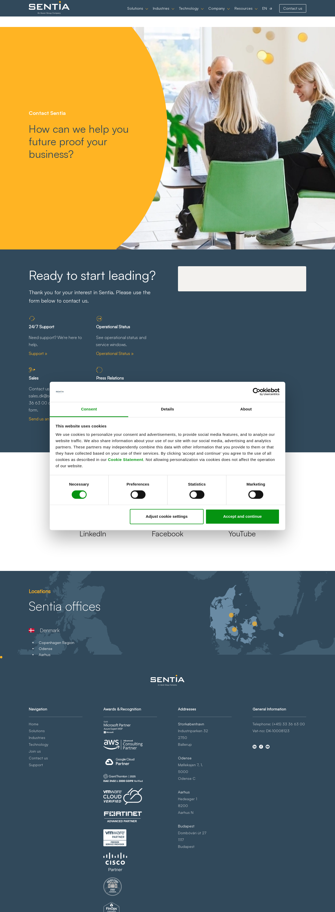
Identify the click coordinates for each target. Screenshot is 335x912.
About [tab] (246, 409)
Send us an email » (46, 418)
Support (36, 765)
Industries (161, 13)
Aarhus (45, 654)
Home (33, 724)
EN (264, 13)
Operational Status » (115, 353)
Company (216, 13)
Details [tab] (167, 409)
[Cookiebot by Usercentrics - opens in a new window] (257, 392)
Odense (45, 648)
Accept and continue (242, 516)
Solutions (135, 13)
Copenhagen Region (56, 642)
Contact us (292, 13)
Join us (35, 751)
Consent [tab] (89, 409)
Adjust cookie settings (167, 516)
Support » (38, 353)
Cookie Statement (125, 459)
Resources (243, 13)
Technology (189, 13)
